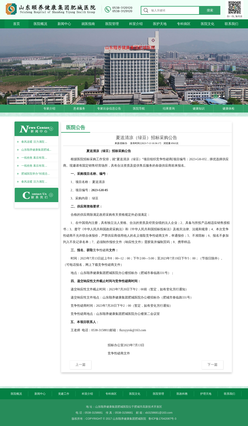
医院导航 (139, 108)
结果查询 (169, 108)
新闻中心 (64, 24)
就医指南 (88, 24)
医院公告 (75, 127)
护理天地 (205, 393)
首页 (16, 24)
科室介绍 (136, 24)
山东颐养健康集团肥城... (35, 149)
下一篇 (212, 365)
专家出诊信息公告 (109, 108)
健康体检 (228, 108)
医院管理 (112, 24)
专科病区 (183, 24)
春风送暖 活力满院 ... (33, 141)
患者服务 (79, 108)
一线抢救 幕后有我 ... (33, 157)
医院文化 (207, 24)
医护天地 (160, 24)
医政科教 (182, 393)
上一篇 (80, 365)
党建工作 (63, 393)
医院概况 (40, 24)
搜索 (210, 10)
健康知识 (199, 108)
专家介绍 (49, 108)
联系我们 (231, 24)
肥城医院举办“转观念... (35, 173)
